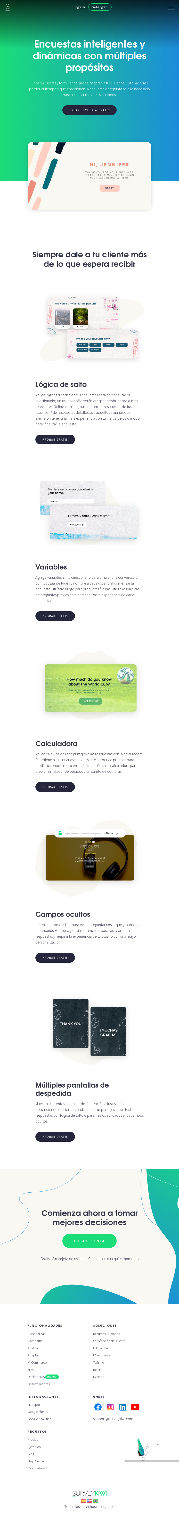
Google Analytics (39, 1419)
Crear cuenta (89, 1240)
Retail (97, 1369)
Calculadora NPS (39, 1468)
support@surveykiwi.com (113, 1418)
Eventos (98, 1377)
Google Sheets (38, 1411)
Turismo (98, 1362)
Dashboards (43, 1377)
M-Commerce (37, 1362)
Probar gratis (99, 7)
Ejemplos (34, 1447)
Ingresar (80, 7)
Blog (31, 1454)
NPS (30, 1369)
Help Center (36, 1461)
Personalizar (36, 1334)
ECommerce (101, 1355)
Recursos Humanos (106, 1334)
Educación (100, 1348)
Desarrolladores (39, 1384)
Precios (33, 1439)
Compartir (35, 1341)
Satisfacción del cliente (109, 1341)
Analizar (33, 1348)
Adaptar (33, 1355)
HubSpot (34, 1404)
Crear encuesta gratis (89, 110)
